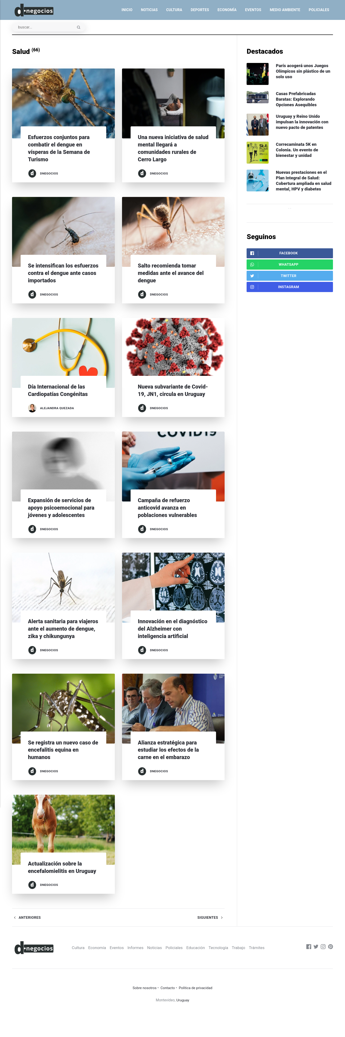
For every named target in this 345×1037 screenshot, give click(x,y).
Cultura (174, 10)
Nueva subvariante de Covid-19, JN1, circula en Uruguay (170, 394)
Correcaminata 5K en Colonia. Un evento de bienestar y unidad (298, 151)
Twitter (273, 285)
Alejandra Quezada (57, 408)
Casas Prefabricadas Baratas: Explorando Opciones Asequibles (298, 100)
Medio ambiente (285, 10)
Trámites (265, 970)
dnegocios (49, 173)
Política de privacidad (196, 1010)
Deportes (200, 10)
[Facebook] (308, 970)
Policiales (319, 10)
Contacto (167, 1010)
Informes (141, 970)
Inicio (127, 10)
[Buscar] (49, 27)
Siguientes (211, 940)
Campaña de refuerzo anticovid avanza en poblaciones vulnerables (169, 515)
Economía (227, 10)
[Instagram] (323, 970)
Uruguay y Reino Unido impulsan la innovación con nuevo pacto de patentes (304, 123)
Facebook (274, 262)
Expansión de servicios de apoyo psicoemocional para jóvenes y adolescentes (63, 515)
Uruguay (182, 1022)
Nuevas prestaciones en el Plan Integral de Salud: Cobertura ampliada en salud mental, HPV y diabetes (303, 186)
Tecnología (226, 970)
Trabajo (247, 970)
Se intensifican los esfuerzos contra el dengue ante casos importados (63, 273)
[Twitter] (315, 970)
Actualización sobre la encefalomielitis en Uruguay (56, 886)
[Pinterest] (330, 970)
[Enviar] (80, 28)
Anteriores (26, 940)
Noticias (149, 10)
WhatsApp (274, 274)
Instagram (274, 297)
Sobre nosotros (144, 1010)
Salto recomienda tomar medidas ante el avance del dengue (172, 273)
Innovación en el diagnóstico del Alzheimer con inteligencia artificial (171, 636)
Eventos (253, 10)
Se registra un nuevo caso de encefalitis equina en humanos (61, 764)
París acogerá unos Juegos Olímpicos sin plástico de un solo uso (304, 71)
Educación (203, 970)
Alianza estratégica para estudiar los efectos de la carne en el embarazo (170, 764)
